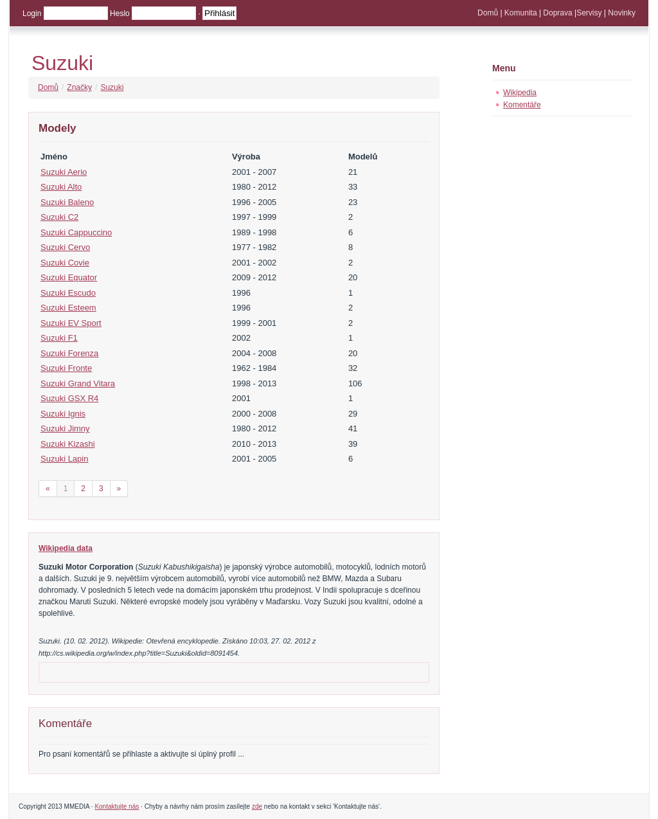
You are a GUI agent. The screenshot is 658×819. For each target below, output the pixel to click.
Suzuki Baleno (67, 202)
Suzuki (62, 63)
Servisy (588, 12)
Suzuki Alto (61, 187)
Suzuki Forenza (69, 353)
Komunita (520, 12)
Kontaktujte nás (116, 806)
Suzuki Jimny (65, 428)
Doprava (557, 12)
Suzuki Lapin (64, 459)
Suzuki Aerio (63, 172)
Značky (79, 87)
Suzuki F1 (59, 338)
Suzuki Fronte (66, 368)
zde (257, 806)
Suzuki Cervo (65, 247)
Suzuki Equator (68, 277)
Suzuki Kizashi (67, 444)
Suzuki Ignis (62, 414)
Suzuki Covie (64, 262)
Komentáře (522, 104)
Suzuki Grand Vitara (77, 383)
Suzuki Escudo (68, 293)
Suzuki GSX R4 (69, 398)
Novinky (622, 12)
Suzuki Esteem (68, 307)
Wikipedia (520, 92)
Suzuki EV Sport (71, 323)
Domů (487, 12)
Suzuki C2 (59, 217)
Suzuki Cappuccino (76, 232)
